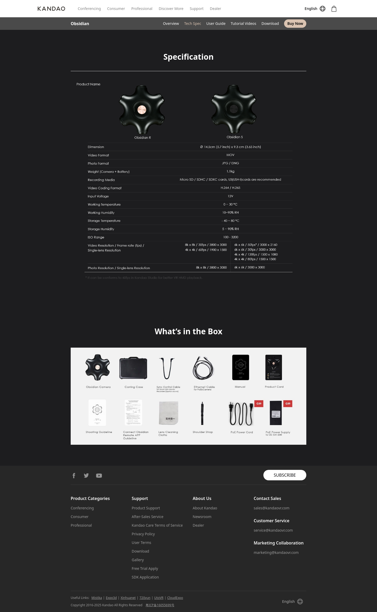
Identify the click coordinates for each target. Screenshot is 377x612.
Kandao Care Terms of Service (157, 525)
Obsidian (80, 23)
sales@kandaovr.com (272, 507)
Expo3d (111, 598)
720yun (145, 598)
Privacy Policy (143, 533)
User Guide (215, 23)
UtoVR (158, 598)
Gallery (138, 559)
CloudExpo (175, 598)
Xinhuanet (128, 598)
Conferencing (89, 8)
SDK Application (145, 577)
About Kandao (205, 507)
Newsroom (202, 516)
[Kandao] (58, 9)
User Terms (141, 542)
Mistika (96, 598)
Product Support (146, 507)
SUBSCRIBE (285, 475)
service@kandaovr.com (273, 530)
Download (270, 23)
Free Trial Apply (145, 568)
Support (197, 8)
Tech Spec (192, 23)
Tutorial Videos (243, 23)
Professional (141, 8)
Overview (171, 23)
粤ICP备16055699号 (160, 605)
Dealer (215, 8)
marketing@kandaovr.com (276, 552)
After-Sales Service (147, 516)
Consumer (116, 8)
